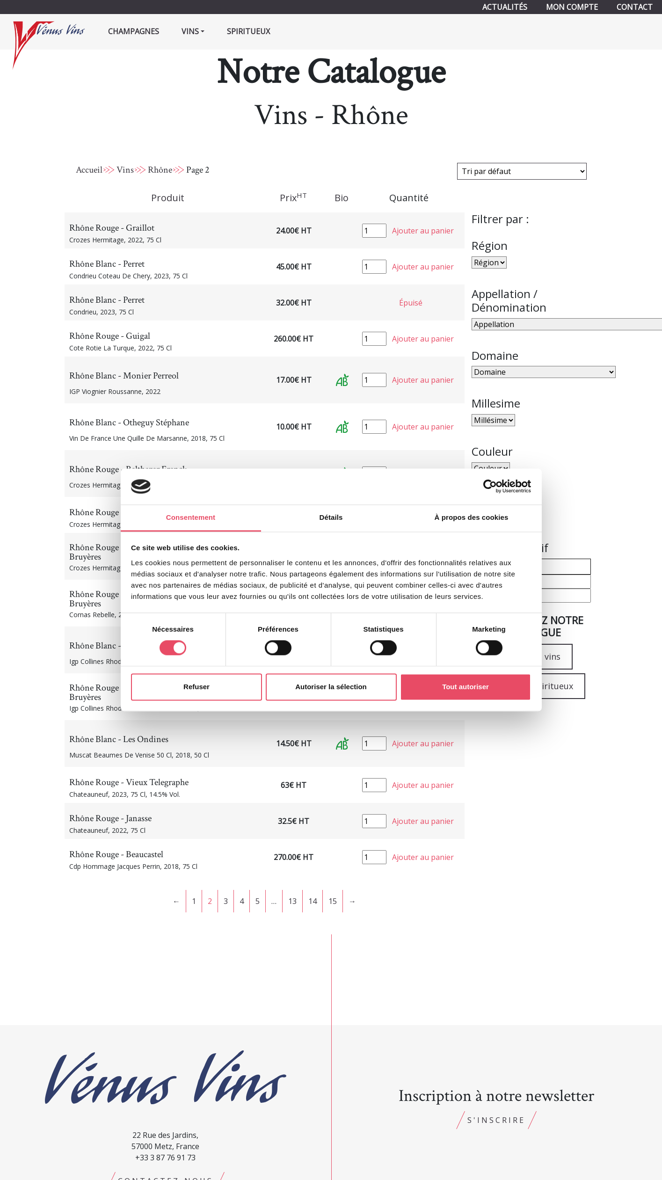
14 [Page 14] (312, 901)
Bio (342, 197)
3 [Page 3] (226, 901)
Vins (125, 170)
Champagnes (133, 31)
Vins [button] (190, 31)
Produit (167, 197)
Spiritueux (248, 31)
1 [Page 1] (194, 901)
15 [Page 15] (332, 901)
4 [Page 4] (242, 901)
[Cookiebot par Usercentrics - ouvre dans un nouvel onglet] (490, 487)
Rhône (160, 170)
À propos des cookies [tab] (472, 517)
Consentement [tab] (190, 517)
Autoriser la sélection (331, 687)
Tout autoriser (465, 687)
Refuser (196, 687)
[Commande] (522, 171)
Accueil (89, 170)
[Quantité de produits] (374, 231)
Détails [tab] (331, 517)
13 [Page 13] (292, 901)
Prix (293, 197)
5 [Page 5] (257, 901)
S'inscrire (496, 1120)
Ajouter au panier (423, 231)
